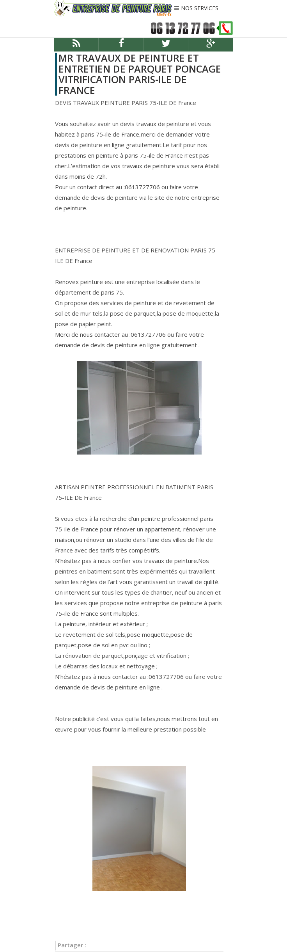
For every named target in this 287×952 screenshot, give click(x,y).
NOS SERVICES (199, 8)
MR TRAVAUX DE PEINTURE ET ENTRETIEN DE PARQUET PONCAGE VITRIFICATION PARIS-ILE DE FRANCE (139, 74)
